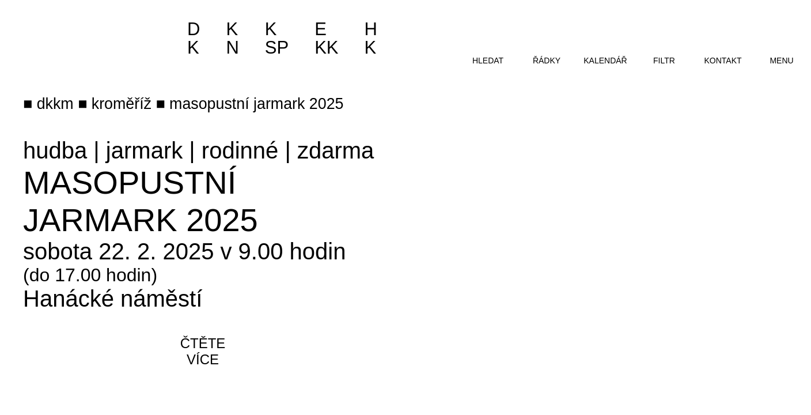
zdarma (335, 150)
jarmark (144, 150)
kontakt (722, 60)
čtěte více (203, 351)
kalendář (605, 60)
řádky (546, 60)
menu (781, 60)
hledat (487, 60)
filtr (664, 60)
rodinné (240, 150)
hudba (55, 150)
